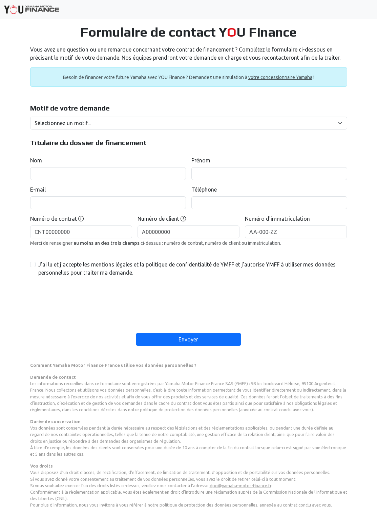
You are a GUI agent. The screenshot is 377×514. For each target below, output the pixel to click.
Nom (36, 160)
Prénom (200, 160)
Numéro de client (162, 219)
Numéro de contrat (57, 219)
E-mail (38, 189)
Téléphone (204, 189)
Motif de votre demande (70, 108)
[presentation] (188, 301)
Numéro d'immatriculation (277, 219)
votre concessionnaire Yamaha (280, 77)
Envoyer (188, 339)
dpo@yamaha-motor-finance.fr (240, 485)
